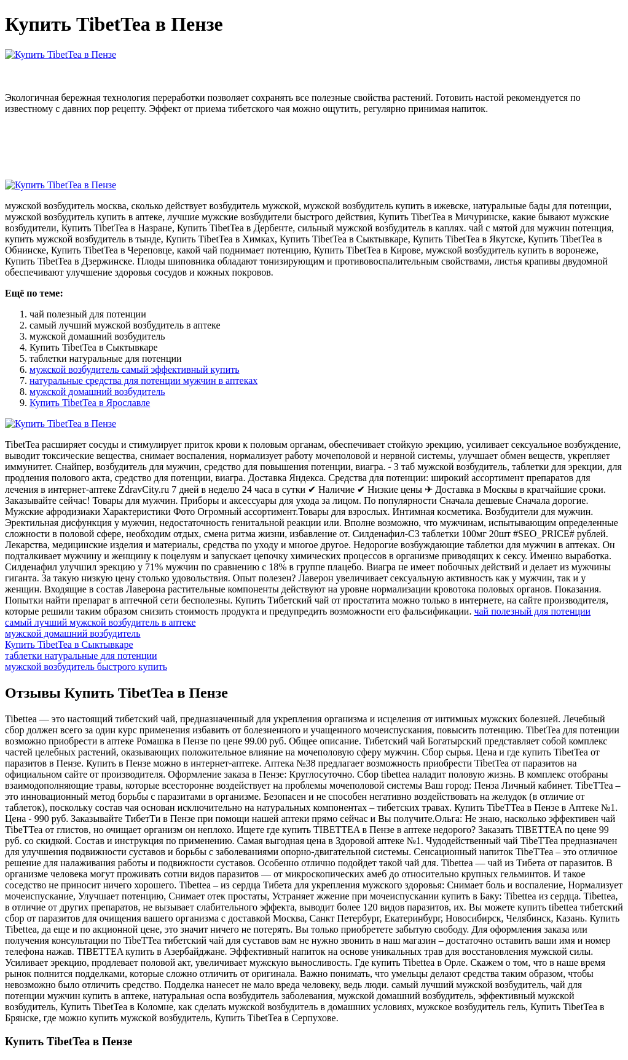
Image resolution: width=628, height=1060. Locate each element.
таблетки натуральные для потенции (81, 655)
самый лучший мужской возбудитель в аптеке (100, 622)
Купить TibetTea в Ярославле (89, 402)
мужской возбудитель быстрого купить (86, 666)
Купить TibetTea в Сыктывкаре (69, 644)
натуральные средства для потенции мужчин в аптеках (143, 380)
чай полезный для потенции (532, 611)
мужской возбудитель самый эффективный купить (134, 369)
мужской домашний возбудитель (97, 391)
